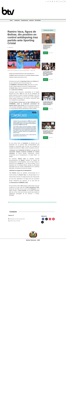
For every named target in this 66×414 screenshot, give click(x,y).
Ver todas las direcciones (20, 218)
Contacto (31, 20)
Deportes (45, 52)
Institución (17, 20)
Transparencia (24, 20)
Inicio (11, 20)
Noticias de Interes (48, 30)
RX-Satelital (38, 20)
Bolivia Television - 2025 (33, 240)
